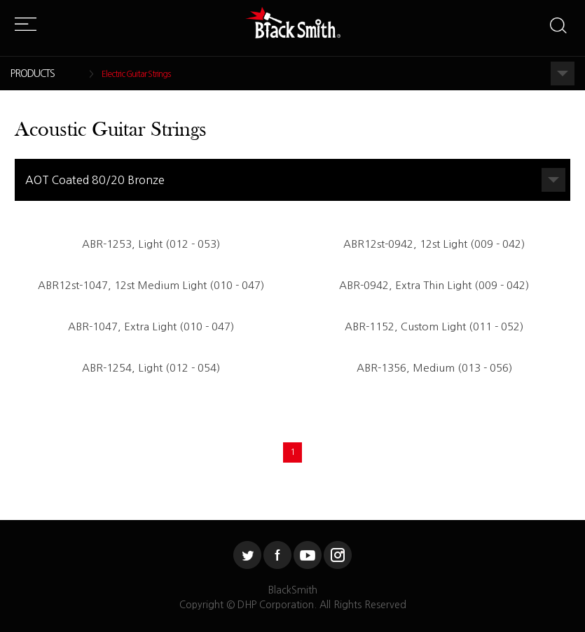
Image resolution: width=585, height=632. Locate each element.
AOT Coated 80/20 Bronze (95, 179)
